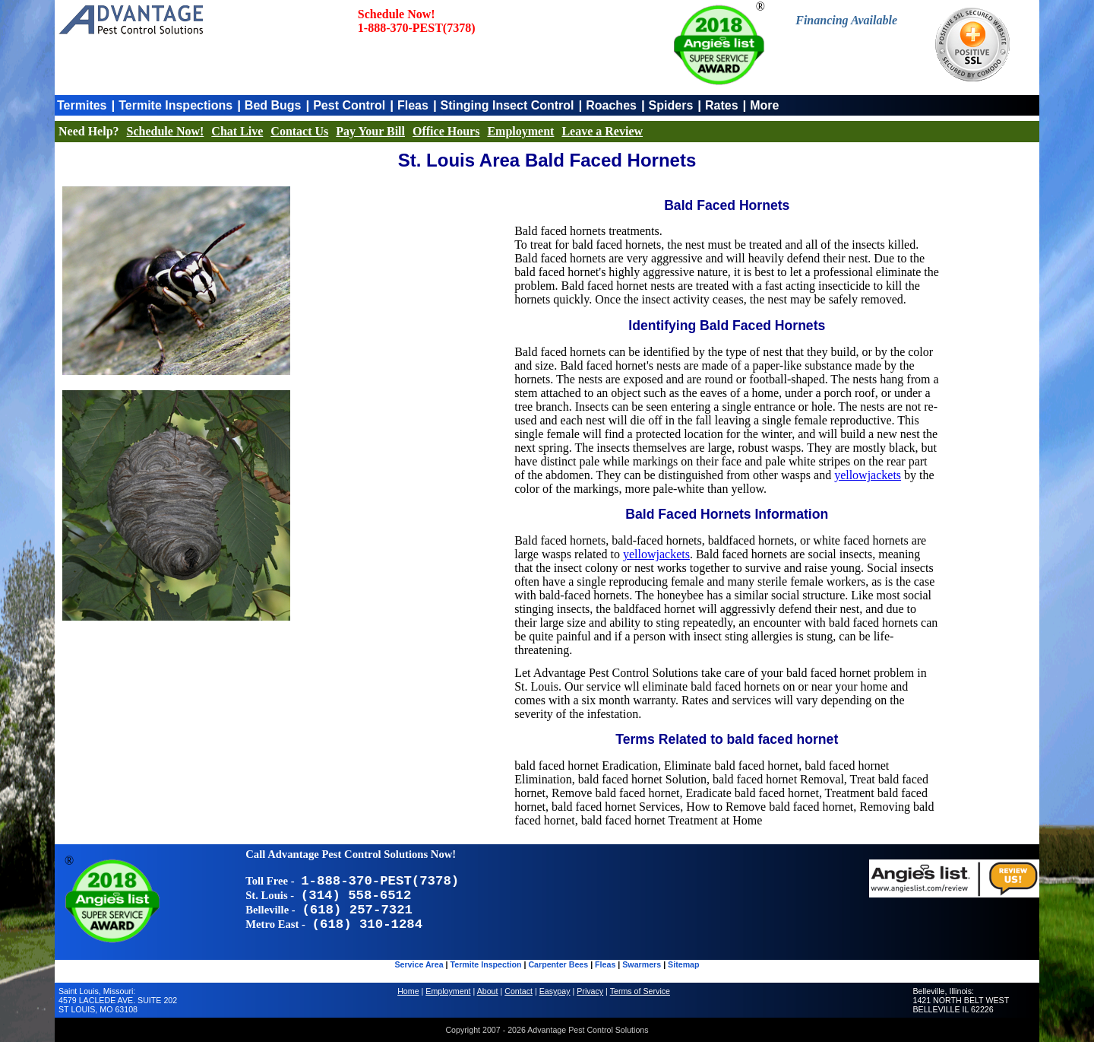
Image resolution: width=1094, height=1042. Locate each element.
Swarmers (641, 964)
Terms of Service (640, 991)
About (487, 991)
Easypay (555, 991)
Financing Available (846, 20)
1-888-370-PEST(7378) (417, 27)
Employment (520, 131)
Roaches (611, 105)
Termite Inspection (486, 964)
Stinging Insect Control (507, 105)
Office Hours (446, 131)
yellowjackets (867, 475)
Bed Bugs (273, 105)
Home (408, 991)
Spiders (671, 105)
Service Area (418, 964)
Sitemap (683, 964)
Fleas (412, 105)
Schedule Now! (165, 131)
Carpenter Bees (558, 964)
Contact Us (299, 131)
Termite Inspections (175, 105)
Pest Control (349, 105)
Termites (82, 105)
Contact (518, 991)
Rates (721, 105)
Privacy (590, 991)
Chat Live (237, 131)
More (764, 105)
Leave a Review (602, 131)
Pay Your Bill (370, 131)
